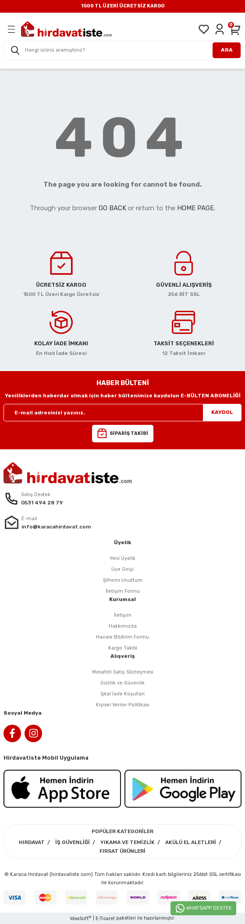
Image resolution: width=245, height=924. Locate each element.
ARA (227, 50)
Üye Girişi (122, 569)
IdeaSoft (80, 918)
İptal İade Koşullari (123, 694)
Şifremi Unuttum (122, 580)
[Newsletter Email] (122, 412)
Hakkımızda (123, 626)
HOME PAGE (195, 208)
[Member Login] (219, 29)
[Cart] (235, 29)
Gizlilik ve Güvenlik (122, 683)
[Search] (122, 50)
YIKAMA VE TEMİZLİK (127, 842)
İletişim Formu (123, 591)
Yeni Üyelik (122, 558)
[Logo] (66, 29)
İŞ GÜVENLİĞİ (72, 842)
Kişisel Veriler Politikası (122, 705)
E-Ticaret (105, 918)
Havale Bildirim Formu (122, 637)
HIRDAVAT (32, 842)
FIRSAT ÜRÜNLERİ (122, 851)
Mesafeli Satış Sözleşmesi (122, 672)
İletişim (122, 615)
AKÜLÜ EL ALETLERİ (190, 842)
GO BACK (112, 208)
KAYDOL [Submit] (222, 412)
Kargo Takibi (122, 648)
